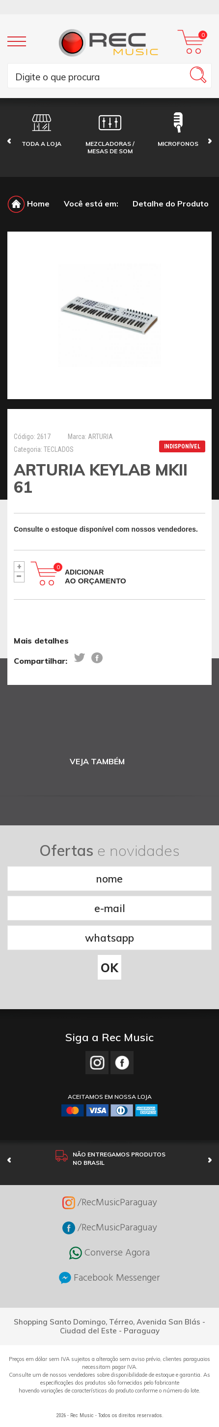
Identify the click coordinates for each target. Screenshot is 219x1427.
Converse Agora (109, 1253)
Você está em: (91, 203)
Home (28, 203)
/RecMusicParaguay (109, 1202)
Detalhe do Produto (171, 203)
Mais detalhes (41, 641)
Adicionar (95, 576)
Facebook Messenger (109, 1278)
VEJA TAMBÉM (97, 761)
